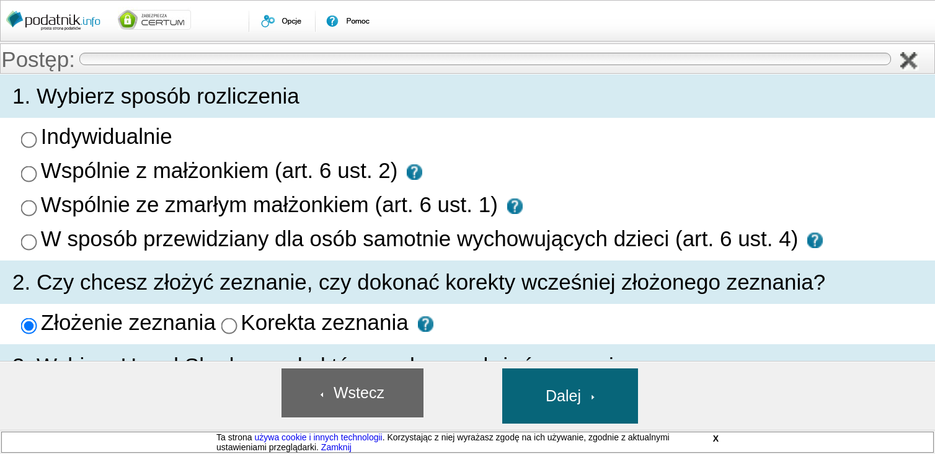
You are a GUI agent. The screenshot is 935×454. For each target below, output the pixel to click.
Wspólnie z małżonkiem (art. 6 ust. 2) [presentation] (222, 170)
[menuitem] (282, 21)
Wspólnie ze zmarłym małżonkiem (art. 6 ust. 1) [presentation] (272, 204)
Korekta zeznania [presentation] (324, 322)
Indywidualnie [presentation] (106, 136)
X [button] (716, 438)
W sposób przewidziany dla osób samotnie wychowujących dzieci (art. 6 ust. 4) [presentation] (422, 238)
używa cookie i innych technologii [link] (318, 437)
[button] (909, 61)
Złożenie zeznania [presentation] (128, 322)
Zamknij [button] (336, 447)
